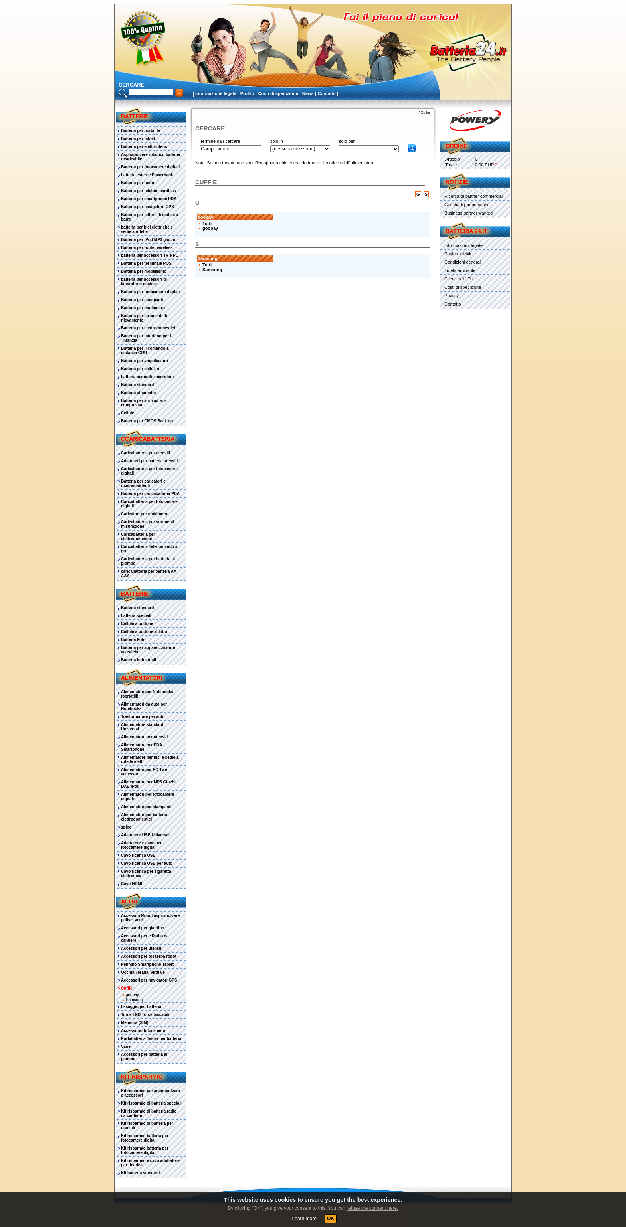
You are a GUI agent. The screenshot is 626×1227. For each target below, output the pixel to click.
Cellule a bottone (137, 623)
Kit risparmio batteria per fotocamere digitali (144, 1138)
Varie (126, 1046)
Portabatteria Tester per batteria (151, 1038)
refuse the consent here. (372, 1208)
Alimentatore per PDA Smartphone (141, 747)
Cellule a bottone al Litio (144, 631)
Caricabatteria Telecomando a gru (149, 548)
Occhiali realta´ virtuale (143, 972)
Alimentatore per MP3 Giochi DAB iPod (148, 784)
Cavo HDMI (131, 884)
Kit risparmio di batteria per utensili (147, 1125)
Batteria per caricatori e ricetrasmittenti (143, 483)
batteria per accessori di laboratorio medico (144, 281)
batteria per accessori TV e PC (149, 255)
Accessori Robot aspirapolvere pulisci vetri (150, 917)
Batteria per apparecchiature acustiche (148, 649)
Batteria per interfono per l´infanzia (146, 338)
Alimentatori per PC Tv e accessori (144, 771)
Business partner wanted (468, 213)
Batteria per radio (137, 183)
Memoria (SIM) (134, 1022)
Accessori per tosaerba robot (148, 956)
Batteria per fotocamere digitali (150, 167)
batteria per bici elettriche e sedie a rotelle (147, 229)
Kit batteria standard (140, 1173)
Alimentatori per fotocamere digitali (147, 796)
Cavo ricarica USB (138, 855)
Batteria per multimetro (143, 308)
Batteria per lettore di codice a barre (149, 217)
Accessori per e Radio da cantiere (145, 938)
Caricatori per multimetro (144, 514)
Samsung (134, 1000)
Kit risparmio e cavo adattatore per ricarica (150, 1162)
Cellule (127, 413)
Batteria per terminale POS (146, 263)
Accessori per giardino (142, 928)
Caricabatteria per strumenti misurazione (147, 524)
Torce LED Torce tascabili (145, 1014)
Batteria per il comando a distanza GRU (144, 350)
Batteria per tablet (138, 138)
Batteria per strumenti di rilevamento (144, 318)
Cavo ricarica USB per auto (146, 863)
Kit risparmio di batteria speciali (151, 1103)
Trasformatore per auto (142, 716)
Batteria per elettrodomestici (148, 328)
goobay (132, 994)
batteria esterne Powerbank (147, 175)
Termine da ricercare (220, 141)
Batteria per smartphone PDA (148, 199)
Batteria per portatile (140, 130)
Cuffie (126, 988)
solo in (276, 141)
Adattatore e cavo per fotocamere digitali (141, 845)
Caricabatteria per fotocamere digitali (149, 471)
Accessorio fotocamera (143, 1030)
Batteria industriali (138, 660)
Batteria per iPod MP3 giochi (148, 239)
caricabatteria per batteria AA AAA (148, 573)
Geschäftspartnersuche (467, 204)
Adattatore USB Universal (145, 835)
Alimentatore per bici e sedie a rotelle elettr (150, 759)
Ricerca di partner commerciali (474, 196)
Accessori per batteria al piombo (144, 1056)
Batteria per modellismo (143, 271)
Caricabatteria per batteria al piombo (148, 561)
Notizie (457, 182)
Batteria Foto (133, 639)
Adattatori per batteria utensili (149, 461)
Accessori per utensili (141, 948)
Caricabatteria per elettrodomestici (138, 536)
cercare (131, 85)
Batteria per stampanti (142, 300)
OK (330, 1218)
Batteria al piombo (138, 393)
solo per (347, 141)
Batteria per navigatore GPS (147, 207)
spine (126, 827)
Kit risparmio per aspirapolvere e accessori (150, 1093)
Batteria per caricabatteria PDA (150, 493)
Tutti (207, 223)
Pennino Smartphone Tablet (147, 964)
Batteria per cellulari (140, 369)
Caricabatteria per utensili (145, 453)
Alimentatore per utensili (144, 737)
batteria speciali (136, 616)
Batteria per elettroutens (144, 146)
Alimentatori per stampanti (146, 807)
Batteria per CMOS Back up (147, 421)
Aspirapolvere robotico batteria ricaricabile (150, 156)
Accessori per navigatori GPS (149, 980)
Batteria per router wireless (147, 247)
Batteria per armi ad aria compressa (144, 402)
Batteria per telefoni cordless (148, 191)
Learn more (304, 1218)
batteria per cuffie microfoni (147, 377)
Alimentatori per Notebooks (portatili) (147, 694)
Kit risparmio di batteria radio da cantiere (148, 1113)
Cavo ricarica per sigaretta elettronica (146, 873)
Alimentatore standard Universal (142, 726)
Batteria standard (137, 385)
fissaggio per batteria (141, 1006)
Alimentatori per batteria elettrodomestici (144, 817)
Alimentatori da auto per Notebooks (144, 706)
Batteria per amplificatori (144, 361)
